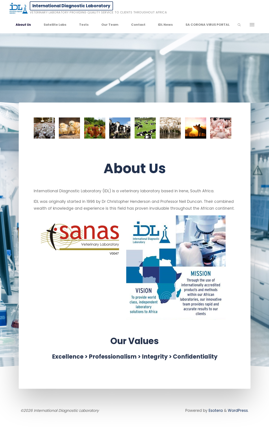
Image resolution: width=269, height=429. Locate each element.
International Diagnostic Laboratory (71, 6)
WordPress (238, 410)
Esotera (215, 410)
